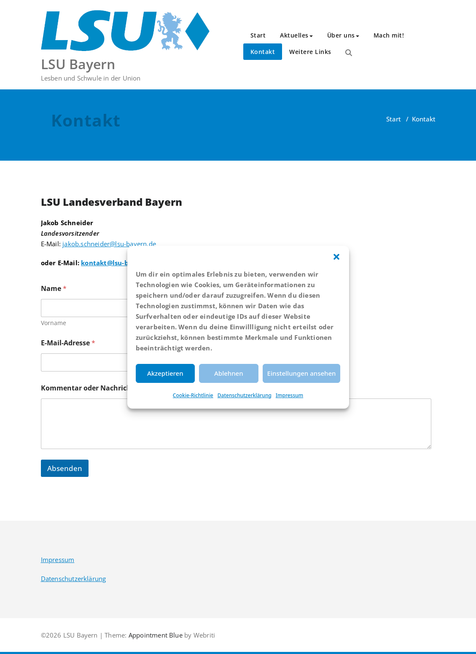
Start (258, 35)
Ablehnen (228, 373)
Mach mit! (389, 35)
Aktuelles (296, 35)
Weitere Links (310, 52)
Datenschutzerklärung (245, 395)
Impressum (289, 395)
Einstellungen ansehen (301, 373)
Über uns (343, 35)
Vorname (53, 322)
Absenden (64, 468)
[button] (336, 256)
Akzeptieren (165, 373)
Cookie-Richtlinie (193, 395)
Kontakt (262, 52)
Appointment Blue (155, 635)
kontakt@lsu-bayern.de (119, 262)
